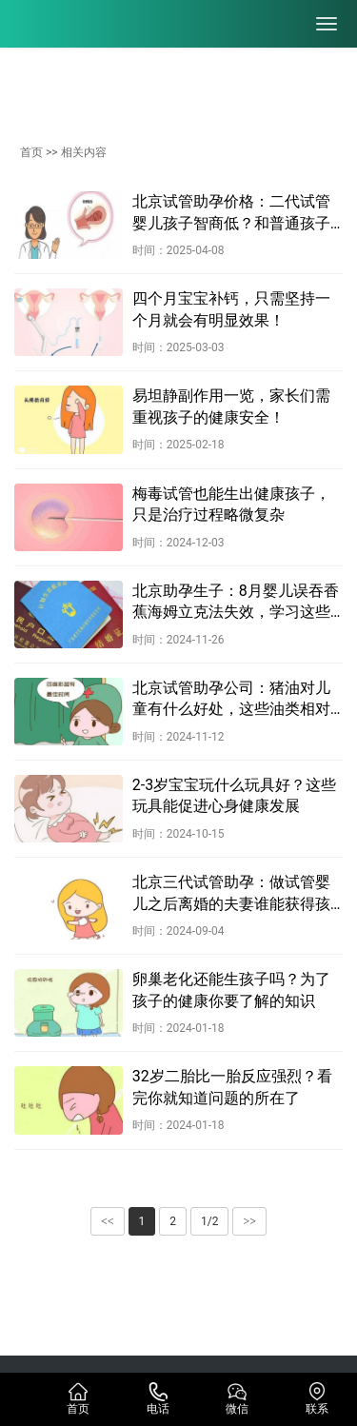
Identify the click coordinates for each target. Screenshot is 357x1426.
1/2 (209, 1221)
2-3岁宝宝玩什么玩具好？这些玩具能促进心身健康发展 (234, 795)
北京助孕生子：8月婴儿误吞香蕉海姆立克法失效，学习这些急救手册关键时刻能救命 (235, 603)
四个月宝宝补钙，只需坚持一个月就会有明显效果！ (231, 308)
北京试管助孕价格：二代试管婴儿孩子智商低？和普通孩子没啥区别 (231, 213)
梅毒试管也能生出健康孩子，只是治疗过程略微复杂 (231, 504)
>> (249, 1221)
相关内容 (84, 152)
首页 (31, 152)
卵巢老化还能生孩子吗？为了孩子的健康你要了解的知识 (231, 989)
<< (107, 1221)
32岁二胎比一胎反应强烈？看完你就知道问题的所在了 (232, 1086)
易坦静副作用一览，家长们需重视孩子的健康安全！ (231, 406)
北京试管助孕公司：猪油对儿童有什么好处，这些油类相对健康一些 (231, 700)
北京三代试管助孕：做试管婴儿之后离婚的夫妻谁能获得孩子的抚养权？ (231, 894)
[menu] (326, 24)
